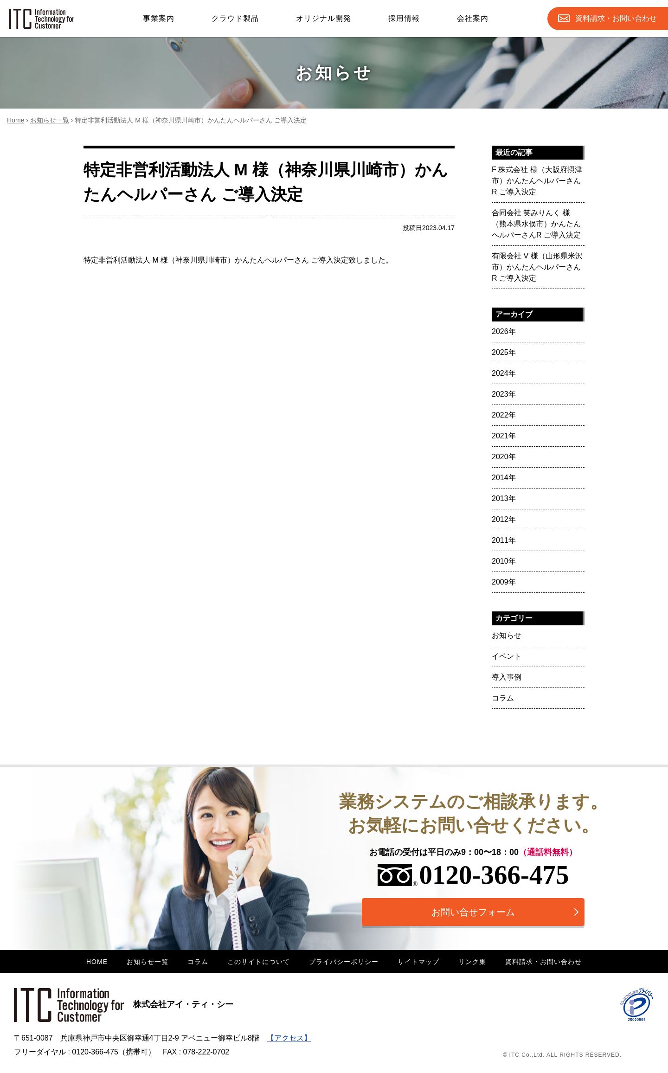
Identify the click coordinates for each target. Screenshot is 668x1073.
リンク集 (472, 961)
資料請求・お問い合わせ (543, 961)
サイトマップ (418, 961)
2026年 (504, 331)
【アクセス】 (289, 1038)
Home (15, 120)
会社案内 (472, 18)
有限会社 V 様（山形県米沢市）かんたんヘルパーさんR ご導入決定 (537, 267)
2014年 (504, 478)
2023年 (504, 394)
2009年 (504, 582)
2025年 (504, 352)
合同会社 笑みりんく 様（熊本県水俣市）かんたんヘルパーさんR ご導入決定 (536, 224)
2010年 (504, 561)
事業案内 (158, 18)
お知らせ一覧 (49, 120)
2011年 (504, 540)
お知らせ (506, 635)
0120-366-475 (473, 874)
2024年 (504, 373)
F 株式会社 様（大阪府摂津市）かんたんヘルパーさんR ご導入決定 (537, 181)
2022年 (504, 415)
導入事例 (506, 677)
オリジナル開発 (323, 18)
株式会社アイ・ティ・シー (123, 1004)
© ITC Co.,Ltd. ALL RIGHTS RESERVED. (562, 1055)
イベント (506, 656)
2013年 (504, 498)
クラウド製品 (235, 18)
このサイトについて (258, 961)
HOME (97, 961)
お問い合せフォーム (473, 912)
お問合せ (616, 18)
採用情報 (404, 18)
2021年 (504, 436)
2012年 (504, 519)
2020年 (504, 457)
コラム (503, 698)
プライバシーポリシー (344, 961)
